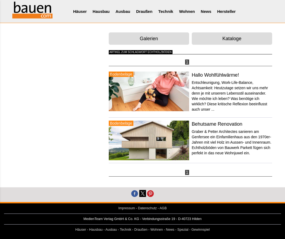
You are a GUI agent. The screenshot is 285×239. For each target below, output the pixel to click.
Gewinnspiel (201, 229)
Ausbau (122, 11)
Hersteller (226, 11)
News (206, 11)
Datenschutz (147, 208)
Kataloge (231, 38)
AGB (163, 208)
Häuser (80, 11)
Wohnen (187, 11)
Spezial (182, 229)
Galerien (149, 38)
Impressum (126, 208)
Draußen (144, 11)
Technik (165, 11)
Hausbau (101, 11)
